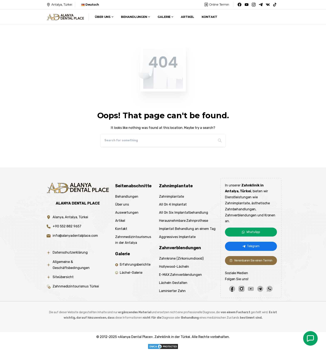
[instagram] (241, 288)
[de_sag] (310, 338)
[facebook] (232, 288)
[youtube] (251, 288)
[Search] (157, 140)
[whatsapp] (269, 288)
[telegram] (260, 288)
